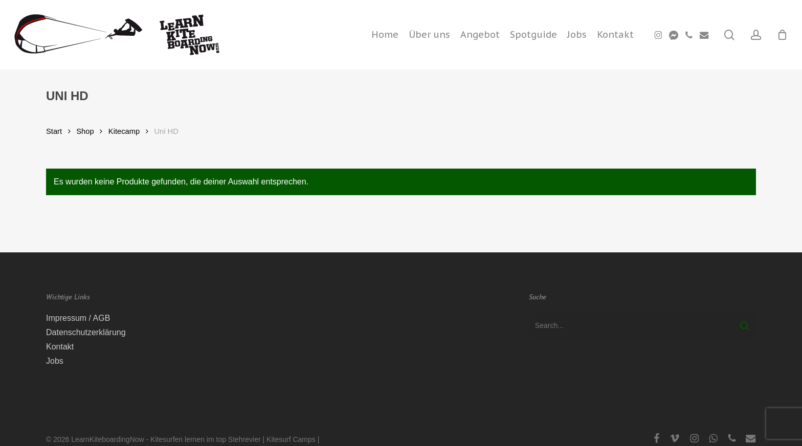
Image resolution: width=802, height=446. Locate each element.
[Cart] (782, 34)
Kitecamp (124, 131)
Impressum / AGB (78, 318)
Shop (85, 131)
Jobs (54, 361)
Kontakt (60, 346)
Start (54, 131)
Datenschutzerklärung (86, 332)
